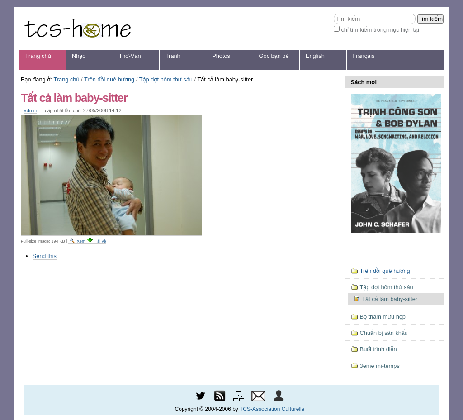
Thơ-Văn (129, 55)
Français (363, 55)
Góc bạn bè (274, 55)
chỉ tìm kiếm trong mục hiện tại (380, 29)
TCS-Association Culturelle (272, 409)
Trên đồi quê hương (109, 79)
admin (31, 110)
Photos (221, 55)
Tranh (172, 55)
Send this (45, 256)
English (315, 55)
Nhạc (78, 55)
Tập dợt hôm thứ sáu (166, 79)
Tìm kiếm (333, 13)
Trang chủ (38, 55)
